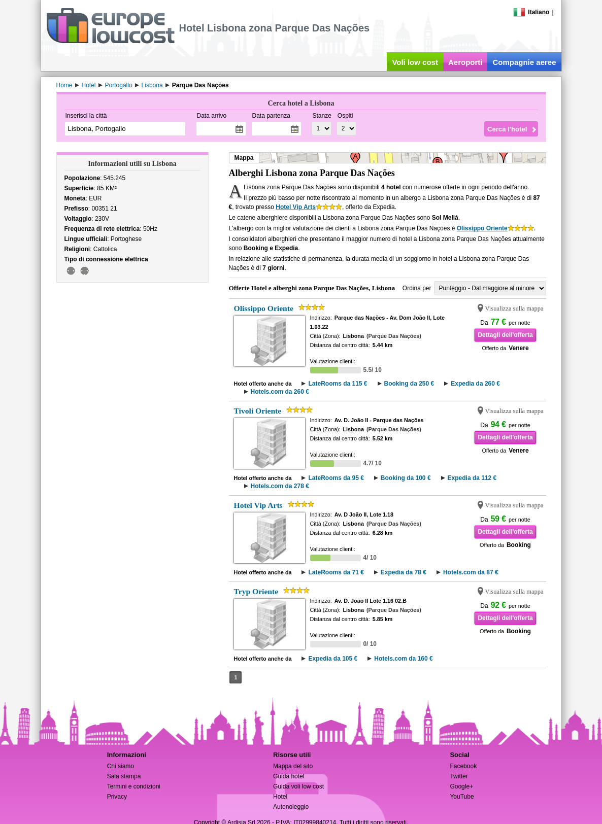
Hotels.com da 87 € (470, 572)
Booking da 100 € (406, 478)
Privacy (117, 796)
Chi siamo (120, 766)
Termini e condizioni (133, 786)
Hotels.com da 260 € (280, 391)
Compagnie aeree (524, 62)
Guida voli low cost (298, 786)
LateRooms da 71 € (335, 572)
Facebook (463, 766)
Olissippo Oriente (482, 228)
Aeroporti (465, 62)
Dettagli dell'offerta (505, 334)
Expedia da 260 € (475, 383)
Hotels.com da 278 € (280, 486)
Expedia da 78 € (403, 572)
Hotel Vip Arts (296, 207)
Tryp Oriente (256, 591)
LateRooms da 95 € (335, 478)
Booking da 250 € (409, 383)
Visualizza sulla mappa (514, 308)
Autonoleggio (291, 806)
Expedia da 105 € (332, 658)
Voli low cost (415, 62)
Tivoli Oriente (258, 410)
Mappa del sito (293, 766)
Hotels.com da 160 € (403, 658)
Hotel (280, 796)
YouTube (462, 796)
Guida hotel (288, 776)
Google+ (461, 786)
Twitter (458, 776)
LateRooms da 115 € (337, 383)
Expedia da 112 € (472, 478)
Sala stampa (124, 776)
